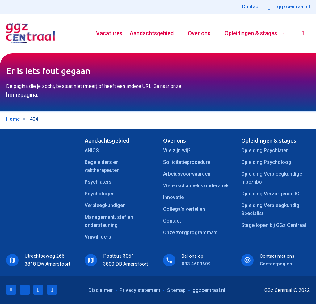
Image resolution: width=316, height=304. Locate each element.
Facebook (38, 290)
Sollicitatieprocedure (186, 162)
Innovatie (173, 197)
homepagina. (22, 94)
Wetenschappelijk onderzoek (196, 186)
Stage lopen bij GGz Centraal (273, 225)
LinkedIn (11, 290)
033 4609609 (196, 264)
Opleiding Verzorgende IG (270, 194)
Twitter (25, 290)
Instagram (52, 290)
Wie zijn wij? (177, 150)
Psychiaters (98, 182)
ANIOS (92, 150)
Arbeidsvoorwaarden (186, 174)
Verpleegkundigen (105, 205)
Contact (172, 221)
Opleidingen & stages (251, 33)
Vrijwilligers (98, 237)
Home (13, 119)
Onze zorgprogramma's (190, 232)
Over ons (199, 33)
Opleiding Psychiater (264, 150)
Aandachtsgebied (152, 33)
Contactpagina (276, 264)
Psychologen (100, 194)
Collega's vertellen (184, 209)
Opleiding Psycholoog (266, 162)
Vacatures (109, 33)
